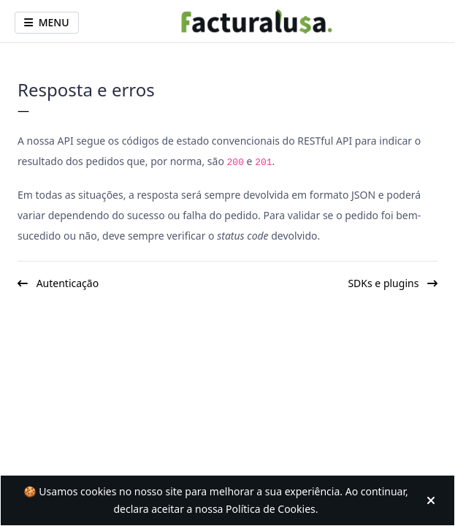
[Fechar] (434, 500)
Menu (46, 22)
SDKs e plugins (392, 283)
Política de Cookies (271, 509)
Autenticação (58, 283)
